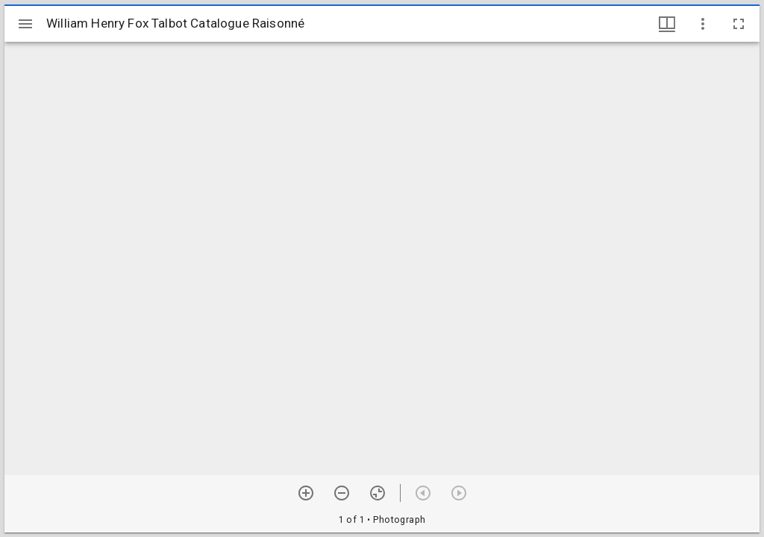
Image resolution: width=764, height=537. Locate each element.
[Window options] (703, 24)
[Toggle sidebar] (25, 24)
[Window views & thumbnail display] (667, 24)
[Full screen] (739, 24)
